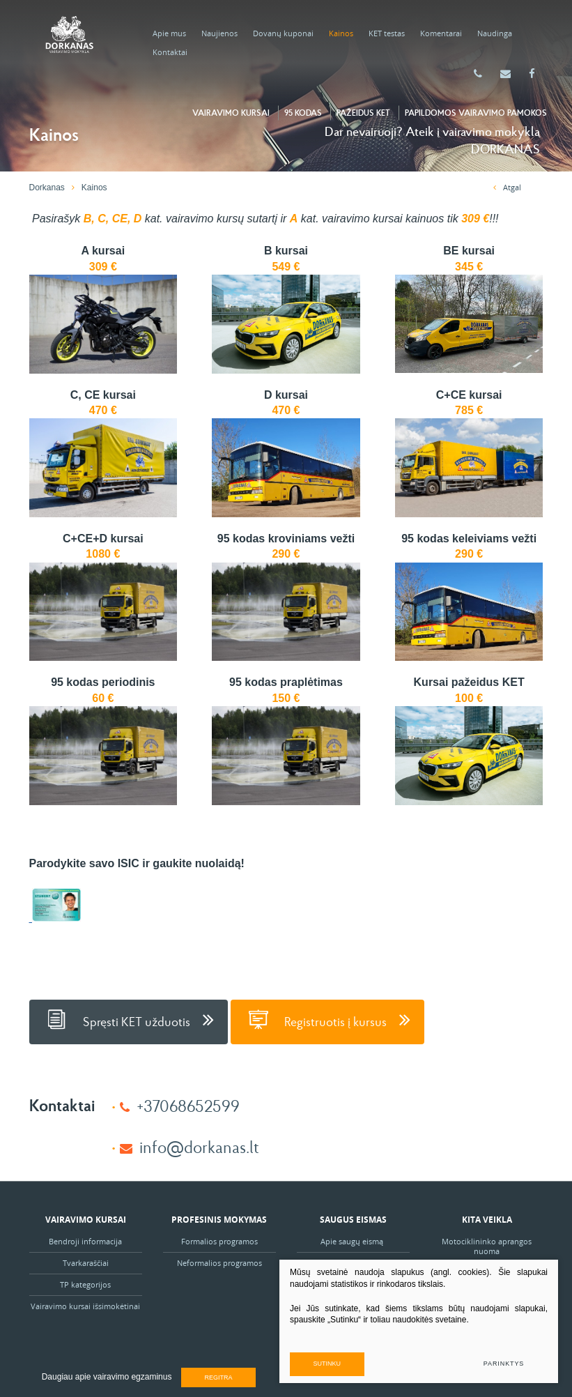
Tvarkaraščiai (86, 1263)
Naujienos (219, 33)
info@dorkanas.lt (199, 1146)
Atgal (507, 187)
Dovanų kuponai (283, 33)
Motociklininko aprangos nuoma (487, 1246)
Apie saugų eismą (352, 1241)
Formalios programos (219, 1241)
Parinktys (504, 1363)
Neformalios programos (219, 1263)
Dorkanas (47, 187)
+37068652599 (188, 1105)
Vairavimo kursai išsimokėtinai (85, 1306)
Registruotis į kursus (327, 1019)
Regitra (219, 1377)
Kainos (341, 33)
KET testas (387, 33)
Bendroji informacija (85, 1241)
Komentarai (441, 33)
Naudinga (494, 33)
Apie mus (169, 33)
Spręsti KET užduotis (128, 1019)
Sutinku (327, 1363)
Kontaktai (170, 52)
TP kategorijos (85, 1284)
